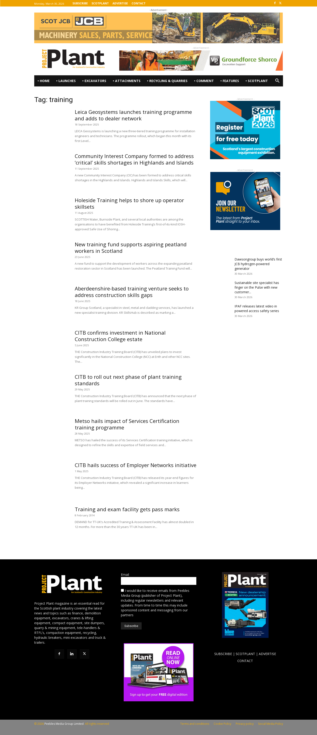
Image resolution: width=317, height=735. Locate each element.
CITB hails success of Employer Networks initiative (135, 464)
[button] (277, 80)
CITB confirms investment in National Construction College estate (120, 336)
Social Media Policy (270, 724)
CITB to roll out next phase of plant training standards (128, 380)
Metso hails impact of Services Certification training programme (127, 424)
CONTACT (245, 661)
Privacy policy (245, 724)
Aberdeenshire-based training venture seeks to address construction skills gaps (132, 291)
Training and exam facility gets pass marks (127, 509)
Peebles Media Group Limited (64, 724)
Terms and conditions (194, 724)
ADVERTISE (267, 654)
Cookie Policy (222, 724)
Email (125, 574)
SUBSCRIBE (223, 654)
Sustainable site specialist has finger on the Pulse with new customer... (257, 287)
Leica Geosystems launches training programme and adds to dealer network (133, 115)
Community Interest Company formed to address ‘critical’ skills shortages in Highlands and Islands (134, 159)
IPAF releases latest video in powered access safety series (257, 308)
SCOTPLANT (245, 654)
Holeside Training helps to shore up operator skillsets (129, 203)
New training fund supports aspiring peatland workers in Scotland (131, 247)
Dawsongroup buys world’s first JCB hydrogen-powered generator (258, 264)
